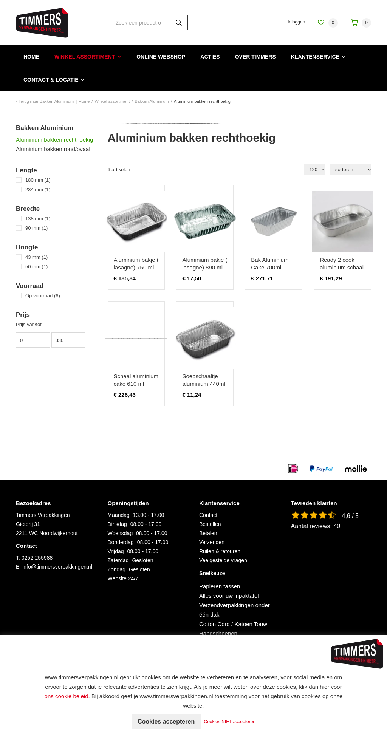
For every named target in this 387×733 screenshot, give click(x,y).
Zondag (116, 569)
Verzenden (211, 542)
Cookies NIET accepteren (230, 721)
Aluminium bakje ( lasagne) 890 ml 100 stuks (204, 267)
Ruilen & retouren (219, 551)
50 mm (36, 266)
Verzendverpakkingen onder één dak (234, 610)
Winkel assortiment (84, 57)
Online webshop (160, 57)
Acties (210, 57)
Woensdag (120, 533)
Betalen (208, 533)
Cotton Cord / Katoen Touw (233, 624)
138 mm (37, 218)
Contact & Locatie (51, 80)
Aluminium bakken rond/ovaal (53, 149)
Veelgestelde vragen (223, 560)
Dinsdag (117, 524)
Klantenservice (315, 57)
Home (31, 57)
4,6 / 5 (350, 516)
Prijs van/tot (29, 324)
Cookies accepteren (166, 721)
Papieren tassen (219, 586)
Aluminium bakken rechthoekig (54, 139)
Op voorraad (42, 295)
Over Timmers (255, 57)
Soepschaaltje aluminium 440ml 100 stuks (203, 383)
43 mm (36, 257)
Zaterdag (118, 560)
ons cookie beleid (66, 696)
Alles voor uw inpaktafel (229, 595)
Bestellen (210, 524)
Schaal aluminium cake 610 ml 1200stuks (136, 383)
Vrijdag (116, 551)
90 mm (36, 228)
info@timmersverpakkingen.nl (57, 567)
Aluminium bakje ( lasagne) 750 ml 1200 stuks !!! (136, 267)
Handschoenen (218, 633)
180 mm (37, 180)
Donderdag (121, 542)
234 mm (37, 189)
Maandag (119, 515)
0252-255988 (37, 558)
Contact (208, 515)
